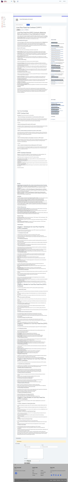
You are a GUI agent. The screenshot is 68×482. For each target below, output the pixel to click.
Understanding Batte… (56, 108)
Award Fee (52, 73)
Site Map (54, 480)
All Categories (53, 119)
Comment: (25, 458)
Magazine (42, 475)
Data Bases (42, 473)
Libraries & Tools (34, 473)
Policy (65, 480)
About (60, 1)
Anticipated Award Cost (54, 60)
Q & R (33, 472)
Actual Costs (53, 59)
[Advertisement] (28, 6)
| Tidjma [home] (27, 480)
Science (3, 26)
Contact (51, 480)
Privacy (62, 480)
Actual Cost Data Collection (55, 47)
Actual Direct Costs (54, 68)
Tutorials (3, 19)
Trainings (33, 475)
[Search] (18, 1)
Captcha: (25, 460)
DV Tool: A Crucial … (57, 110)
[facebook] (16, 473)
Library (3, 25)
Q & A (3, 21)
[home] (4, 1)
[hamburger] (11, 1)
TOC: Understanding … (55, 112)
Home (3, 17)
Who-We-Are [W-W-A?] (58, 480)
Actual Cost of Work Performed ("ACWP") (57, 49)
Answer (19, 122)
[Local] (14, 1)
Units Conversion (43, 472)
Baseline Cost (53, 62)
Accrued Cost (53, 43)
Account (64, 1)
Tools (3, 23)
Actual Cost (53, 46)
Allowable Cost (53, 71)
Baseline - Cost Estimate (54, 63)
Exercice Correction (21, 167)
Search (28, 24)
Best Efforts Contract (54, 74)
